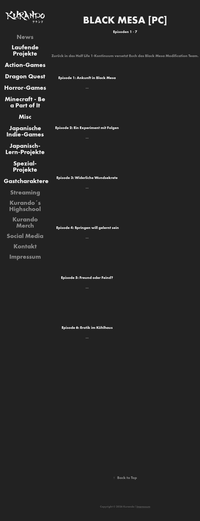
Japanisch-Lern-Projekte (25, 149)
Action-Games (25, 65)
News (25, 37)
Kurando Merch (25, 222)
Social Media (25, 236)
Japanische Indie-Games (25, 131)
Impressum (25, 256)
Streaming (25, 192)
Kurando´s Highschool (25, 206)
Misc (25, 116)
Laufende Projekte (25, 50)
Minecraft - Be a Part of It (25, 102)
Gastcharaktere (26, 181)
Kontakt (25, 246)
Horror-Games (25, 87)
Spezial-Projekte (25, 166)
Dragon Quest (25, 76)
